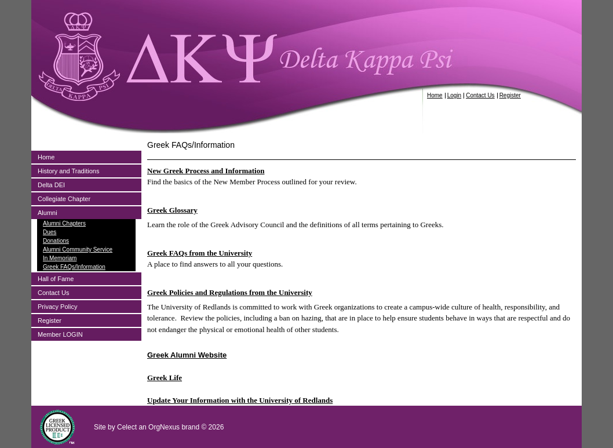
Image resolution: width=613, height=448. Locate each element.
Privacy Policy (57, 306)
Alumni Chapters (64, 223)
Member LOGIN (60, 334)
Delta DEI (51, 184)
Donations (56, 241)
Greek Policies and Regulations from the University (229, 292)
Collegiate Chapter (64, 198)
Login (454, 95)
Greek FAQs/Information (74, 267)
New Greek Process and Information (205, 170)
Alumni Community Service (77, 249)
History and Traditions (68, 170)
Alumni (47, 212)
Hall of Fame (56, 278)
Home (435, 95)
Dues (49, 232)
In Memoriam (59, 258)
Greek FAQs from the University (199, 253)
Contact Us (480, 95)
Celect (127, 427)
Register (510, 95)
